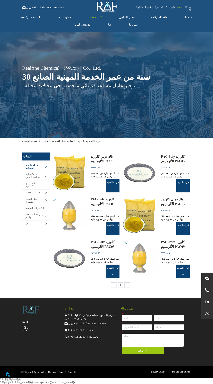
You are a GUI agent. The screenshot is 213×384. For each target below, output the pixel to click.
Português (170, 7)
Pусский (159, 7)
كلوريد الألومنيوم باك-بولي (89, 141)
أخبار (109, 24)
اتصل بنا (134, 24)
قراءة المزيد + (113, 185)
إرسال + (142, 350)
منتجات (95, 17)
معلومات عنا (64, 17)
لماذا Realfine (82, 24)
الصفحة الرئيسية (30, 17)
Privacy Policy (158, 372)
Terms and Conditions (179, 372)
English (139, 7)
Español (149, 7)
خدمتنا (188, 17)
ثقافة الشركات (159, 17)
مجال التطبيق (127, 17)
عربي (180, 7)
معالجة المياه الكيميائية (62, 141)
